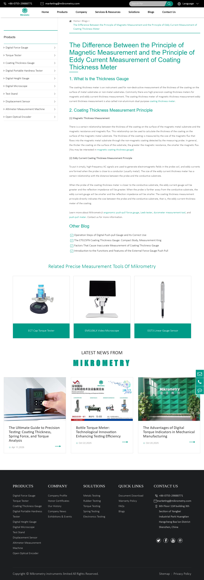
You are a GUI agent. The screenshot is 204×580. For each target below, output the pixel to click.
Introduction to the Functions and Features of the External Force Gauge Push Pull (121, 250)
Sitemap (164, 574)
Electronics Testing (94, 516)
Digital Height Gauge (17, 78)
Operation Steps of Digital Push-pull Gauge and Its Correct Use (110, 235)
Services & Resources (107, 12)
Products (62, 12)
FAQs (121, 506)
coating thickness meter (162, 101)
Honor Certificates (58, 501)
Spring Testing (91, 511)
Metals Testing (91, 495)
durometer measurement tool (169, 212)
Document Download (131, 495)
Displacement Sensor (18, 101)
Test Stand (12, 93)
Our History (54, 506)
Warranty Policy (128, 501)
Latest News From (102, 359)
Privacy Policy (182, 574)
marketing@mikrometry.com (62, 3)
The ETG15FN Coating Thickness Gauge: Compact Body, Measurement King (117, 240)
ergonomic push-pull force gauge (121, 212)
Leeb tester (146, 212)
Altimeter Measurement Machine (25, 109)
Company (81, 12)
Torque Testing (91, 506)
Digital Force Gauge (17, 47)
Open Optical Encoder (18, 117)
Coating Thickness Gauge (20, 63)
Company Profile (57, 495)
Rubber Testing (92, 501)
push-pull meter (77, 217)
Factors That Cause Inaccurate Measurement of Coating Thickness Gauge (116, 245)
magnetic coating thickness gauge (115, 149)
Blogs (151, 12)
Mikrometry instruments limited (51, 574)
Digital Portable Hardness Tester (24, 70)
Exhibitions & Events (60, 516)
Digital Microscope (16, 86)
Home (45, 12)
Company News (57, 511)
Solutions (134, 12)
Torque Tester (13, 55)
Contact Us (169, 12)
